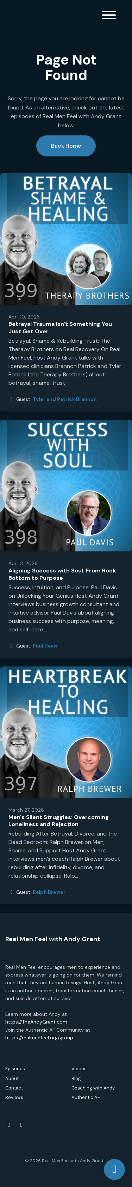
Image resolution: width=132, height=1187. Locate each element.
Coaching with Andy (93, 1088)
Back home (66, 145)
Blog (76, 1078)
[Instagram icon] (21, 1125)
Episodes (15, 1069)
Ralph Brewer (49, 892)
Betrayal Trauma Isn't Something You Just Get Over (60, 327)
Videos (79, 1069)
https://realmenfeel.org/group (39, 1037)
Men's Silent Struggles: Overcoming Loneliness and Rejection (58, 820)
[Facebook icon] (8, 1125)
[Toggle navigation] (108, 16)
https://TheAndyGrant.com (36, 1022)
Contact (14, 1088)
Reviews (14, 1097)
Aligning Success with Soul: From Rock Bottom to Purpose (62, 574)
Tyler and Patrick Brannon (65, 399)
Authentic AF (85, 1097)
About (12, 1078)
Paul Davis (45, 646)
